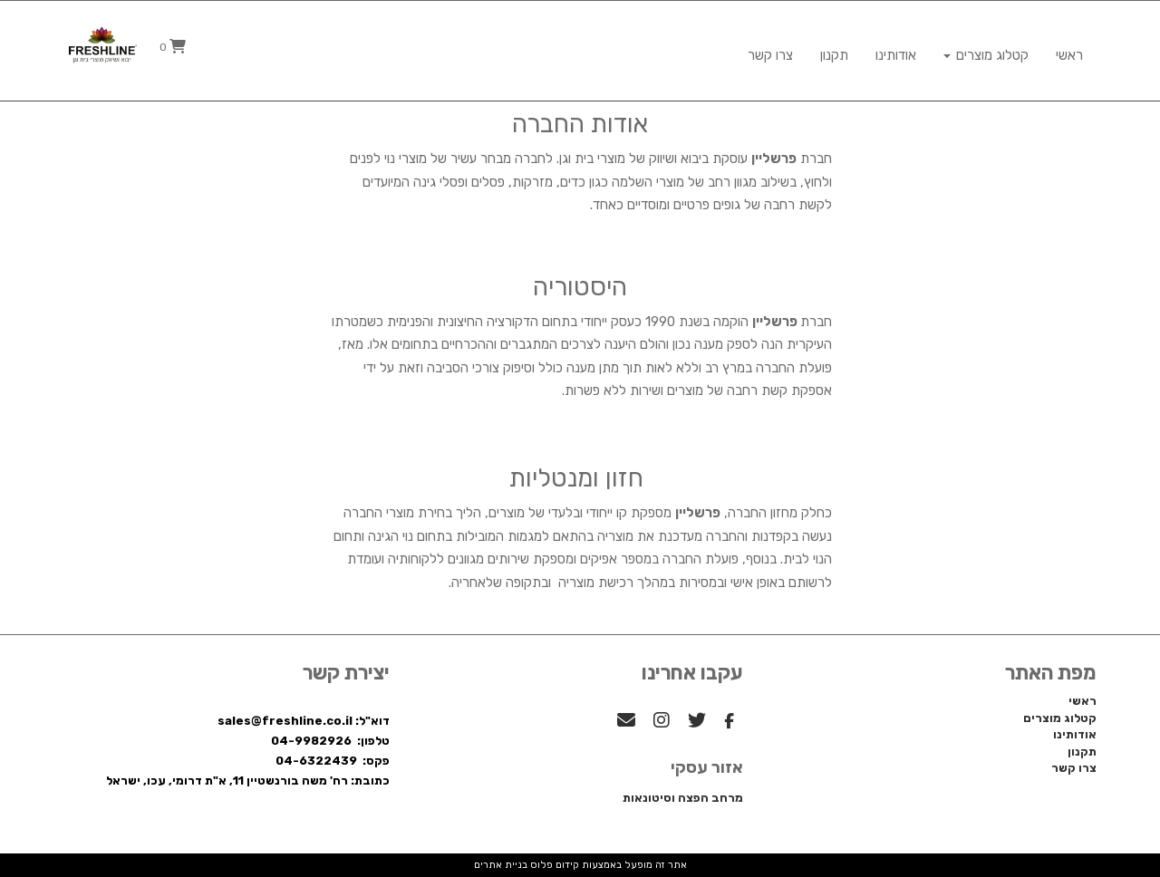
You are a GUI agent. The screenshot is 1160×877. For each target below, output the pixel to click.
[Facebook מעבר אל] (729, 722)
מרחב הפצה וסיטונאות (683, 798)
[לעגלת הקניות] (173, 46)
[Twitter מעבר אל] (697, 722)
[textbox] (580, 357)
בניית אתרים (500, 865)
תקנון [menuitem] (834, 47)
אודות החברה (580, 124)
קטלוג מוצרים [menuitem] (986, 47)
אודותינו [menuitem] (895, 47)
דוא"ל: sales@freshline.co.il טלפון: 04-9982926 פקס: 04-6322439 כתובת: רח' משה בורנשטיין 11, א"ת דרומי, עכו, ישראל (248, 750)
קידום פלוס (553, 865)
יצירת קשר (346, 673)
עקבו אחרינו (692, 673)
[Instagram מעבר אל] (661, 722)
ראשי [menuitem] (1069, 47)
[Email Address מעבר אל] (626, 722)
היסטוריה (580, 287)
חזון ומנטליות (576, 478)
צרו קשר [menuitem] (770, 47)
